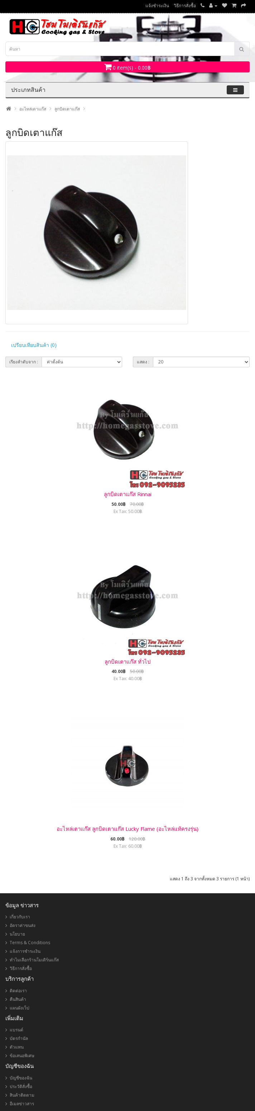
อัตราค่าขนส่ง (22, 925)
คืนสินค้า (18, 999)
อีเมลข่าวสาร (22, 1104)
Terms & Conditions (30, 943)
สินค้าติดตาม (22, 1095)
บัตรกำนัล (19, 1038)
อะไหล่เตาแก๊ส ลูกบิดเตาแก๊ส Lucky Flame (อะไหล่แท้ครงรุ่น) (127, 828)
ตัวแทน (17, 1047)
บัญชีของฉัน (21, 1078)
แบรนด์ (16, 1030)
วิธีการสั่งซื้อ (185, 6)
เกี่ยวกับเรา (20, 917)
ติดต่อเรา (18, 991)
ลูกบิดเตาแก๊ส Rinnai (127, 494)
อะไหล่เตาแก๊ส (32, 109)
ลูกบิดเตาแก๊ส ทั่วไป (128, 661)
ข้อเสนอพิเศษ (22, 1056)
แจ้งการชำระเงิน (25, 951)
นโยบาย (17, 934)
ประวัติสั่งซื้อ (21, 1086)
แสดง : (143, 362)
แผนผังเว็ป (19, 1008)
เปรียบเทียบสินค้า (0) (34, 345)
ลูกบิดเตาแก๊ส (67, 109)
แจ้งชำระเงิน (157, 6)
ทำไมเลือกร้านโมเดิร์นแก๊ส (34, 960)
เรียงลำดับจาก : (23, 362)
